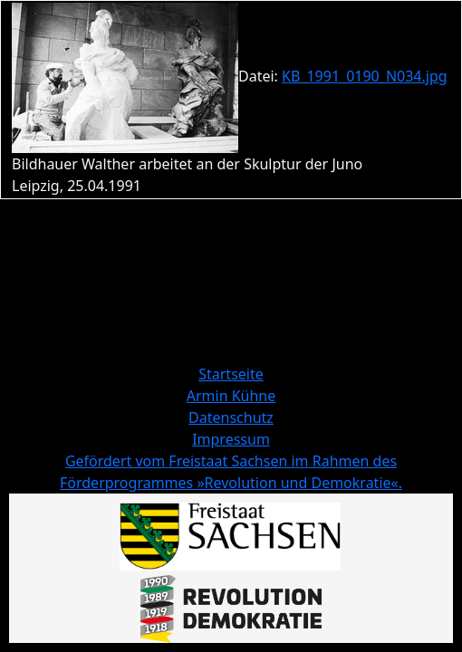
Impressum (231, 439)
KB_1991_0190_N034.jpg (365, 76)
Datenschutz (231, 417)
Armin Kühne (231, 396)
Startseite (231, 374)
